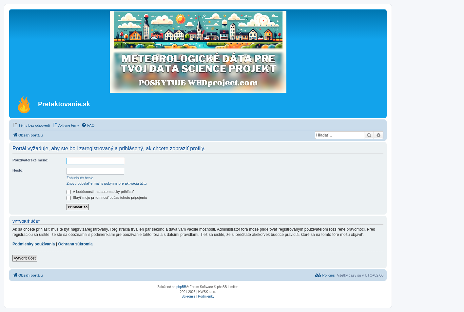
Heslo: (18, 170)
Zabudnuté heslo (80, 178)
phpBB (181, 287)
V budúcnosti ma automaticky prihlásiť (100, 192)
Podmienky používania (33, 244)
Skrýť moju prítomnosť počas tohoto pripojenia (107, 197)
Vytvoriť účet (25, 258)
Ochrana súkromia (75, 244)
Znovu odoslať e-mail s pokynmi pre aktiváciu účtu (106, 183)
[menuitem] (31, 125)
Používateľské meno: (30, 160)
